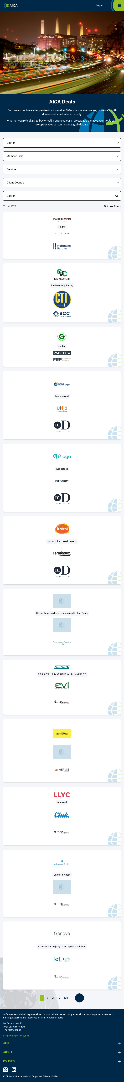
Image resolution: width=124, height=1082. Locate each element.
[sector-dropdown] (62, 143)
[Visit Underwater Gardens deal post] (62, 883)
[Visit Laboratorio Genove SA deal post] (62, 955)
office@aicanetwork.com (16, 1035)
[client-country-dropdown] (62, 182)
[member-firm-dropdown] (62, 156)
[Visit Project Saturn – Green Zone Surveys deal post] (62, 347)
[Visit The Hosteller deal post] (62, 750)
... (59, 997)
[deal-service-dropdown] (62, 169)
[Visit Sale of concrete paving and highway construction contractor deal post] (62, 293)
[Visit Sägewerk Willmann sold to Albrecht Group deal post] (62, 235)
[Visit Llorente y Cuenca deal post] (62, 816)
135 (66, 997)
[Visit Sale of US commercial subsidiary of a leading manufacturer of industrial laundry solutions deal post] (62, 687)
